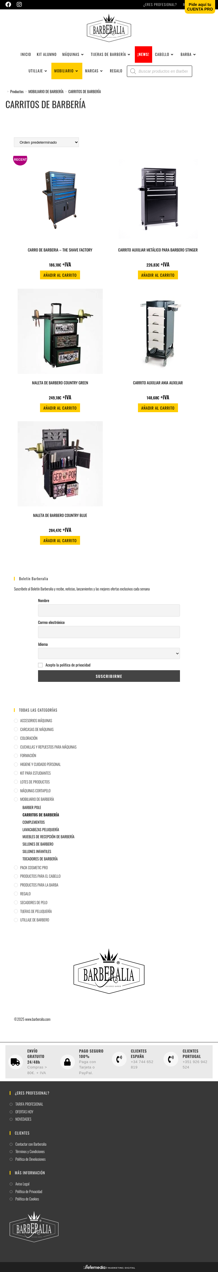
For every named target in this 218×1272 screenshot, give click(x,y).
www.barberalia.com (38, 1019)
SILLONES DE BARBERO (37, 844)
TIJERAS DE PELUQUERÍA (36, 911)
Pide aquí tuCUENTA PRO (200, 6)
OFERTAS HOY (24, 1111)
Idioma (43, 644)
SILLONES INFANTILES (36, 851)
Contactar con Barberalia (30, 1144)
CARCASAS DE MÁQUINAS (37, 729)
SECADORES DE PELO (33, 902)
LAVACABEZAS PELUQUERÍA (40, 829)
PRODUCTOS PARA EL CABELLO (40, 876)
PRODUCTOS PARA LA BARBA (39, 885)
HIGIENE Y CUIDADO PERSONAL (40, 764)
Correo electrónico (51, 622)
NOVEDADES (23, 1119)
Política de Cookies (27, 1199)
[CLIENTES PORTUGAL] (171, 1059)
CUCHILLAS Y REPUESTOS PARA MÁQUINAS (48, 747)
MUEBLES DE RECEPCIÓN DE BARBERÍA (48, 836)
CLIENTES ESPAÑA (139, 1053)
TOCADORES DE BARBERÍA (40, 859)
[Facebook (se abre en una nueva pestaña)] (9, 4)
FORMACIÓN (28, 755)
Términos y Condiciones (30, 1151)
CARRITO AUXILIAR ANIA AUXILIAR (158, 382)
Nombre (43, 600)
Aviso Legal (22, 1184)
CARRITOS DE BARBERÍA (84, 91)
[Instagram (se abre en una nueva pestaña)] (19, 4)
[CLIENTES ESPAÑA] (119, 1059)
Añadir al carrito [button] (60, 275)
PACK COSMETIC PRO (34, 867)
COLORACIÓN (28, 738)
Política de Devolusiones (30, 1159)
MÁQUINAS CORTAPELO (35, 790)
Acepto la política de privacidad (67, 665)
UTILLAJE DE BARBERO (34, 920)
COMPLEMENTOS (33, 822)
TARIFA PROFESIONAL (29, 1104)
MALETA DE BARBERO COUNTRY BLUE (60, 515)
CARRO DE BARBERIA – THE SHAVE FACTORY (60, 250)
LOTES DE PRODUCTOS (35, 782)
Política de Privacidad (28, 1191)
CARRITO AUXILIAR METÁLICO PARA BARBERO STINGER (158, 250)
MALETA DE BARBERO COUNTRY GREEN (60, 382)
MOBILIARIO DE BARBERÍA (37, 799)
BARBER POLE (31, 807)
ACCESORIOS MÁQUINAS (36, 720)
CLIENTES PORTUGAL (192, 1053)
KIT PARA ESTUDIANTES (35, 773)
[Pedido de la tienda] (46, 142)
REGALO (25, 893)
